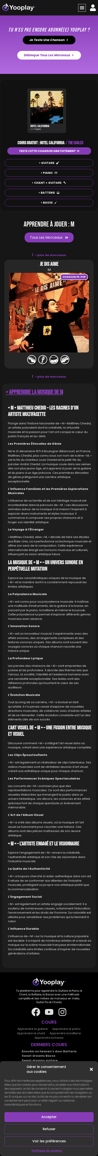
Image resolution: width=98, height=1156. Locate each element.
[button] (91, 1069)
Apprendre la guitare (32, 1029)
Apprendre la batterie (65, 1033)
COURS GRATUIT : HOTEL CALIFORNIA (40, 143)
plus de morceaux (50, 255)
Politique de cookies (47, 1150)
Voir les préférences (49, 1141)
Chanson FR (71, 277)
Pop (83, 277)
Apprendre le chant (31, 1033)
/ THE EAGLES (74, 143)
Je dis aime (49, 264)
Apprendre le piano (66, 1029)
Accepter (49, 1117)
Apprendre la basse (49, 1038)
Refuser (49, 1129)
